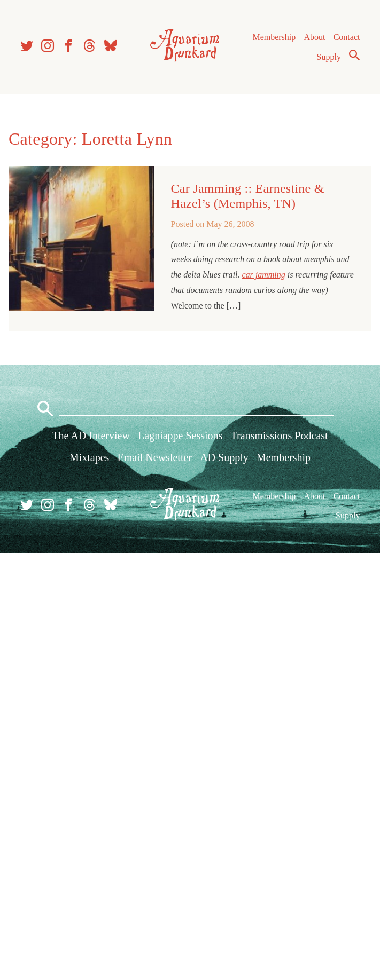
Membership (274, 37)
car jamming (263, 274)
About (314, 37)
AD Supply (224, 457)
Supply (329, 56)
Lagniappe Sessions (180, 435)
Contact (347, 37)
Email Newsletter (155, 457)
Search (354, 55)
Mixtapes (89, 457)
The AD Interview (91, 435)
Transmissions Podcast (279, 435)
